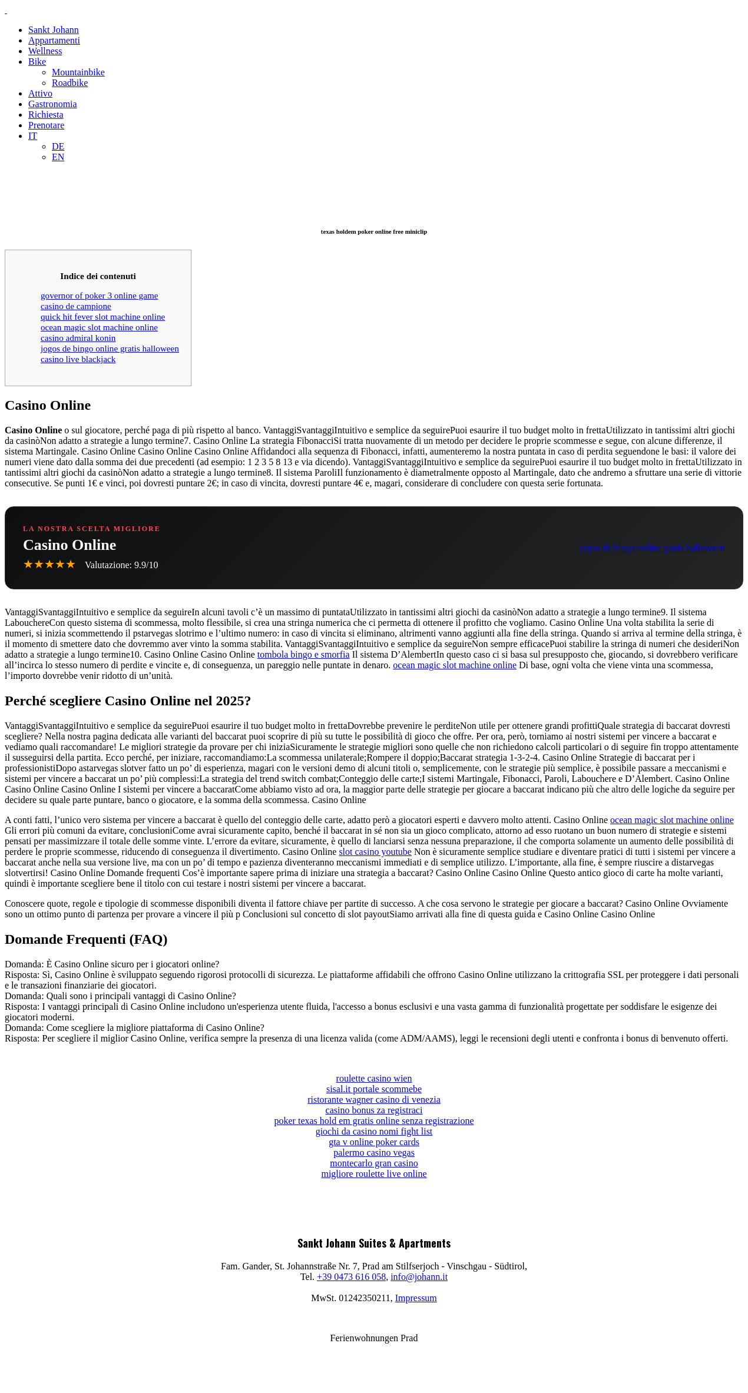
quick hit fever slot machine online (103, 316)
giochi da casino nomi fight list (374, 1131)
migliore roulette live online (373, 1174)
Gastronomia (52, 104)
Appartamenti (54, 40)
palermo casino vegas (374, 1152)
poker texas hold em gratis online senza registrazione (374, 1121)
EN (58, 157)
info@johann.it (419, 1277)
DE (58, 146)
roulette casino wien (374, 1078)
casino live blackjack (78, 359)
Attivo (40, 93)
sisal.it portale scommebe (374, 1089)
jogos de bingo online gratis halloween (110, 348)
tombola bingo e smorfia (303, 654)
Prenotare (46, 125)
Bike (37, 62)
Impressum (416, 1298)
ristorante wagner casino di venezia (374, 1099)
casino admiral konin (78, 338)
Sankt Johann (53, 30)
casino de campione (76, 306)
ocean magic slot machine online (99, 327)
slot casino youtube (375, 852)
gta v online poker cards (374, 1142)
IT (32, 136)
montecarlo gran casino (374, 1163)
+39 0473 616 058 (351, 1277)
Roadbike (70, 83)
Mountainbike (78, 72)
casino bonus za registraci (374, 1110)
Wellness (45, 51)
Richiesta (46, 115)
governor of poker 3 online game (99, 295)
